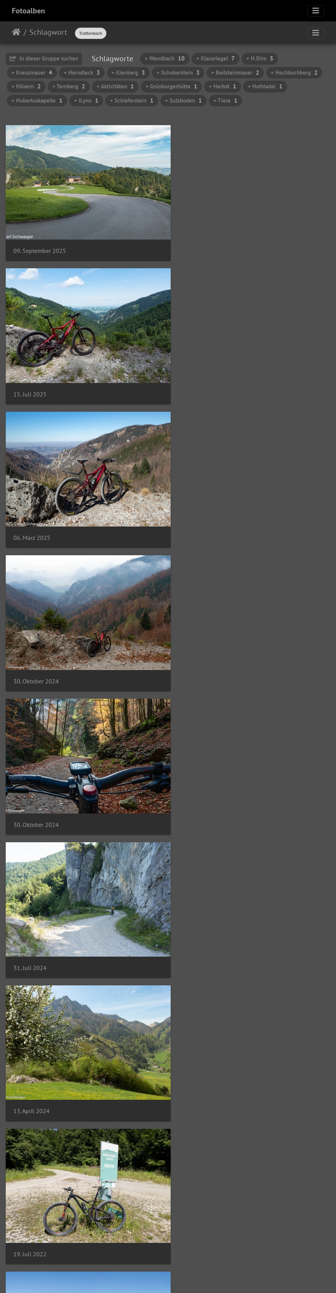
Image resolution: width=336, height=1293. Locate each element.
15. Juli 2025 (198, 245)
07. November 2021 (38, 933)
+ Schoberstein (178, 72)
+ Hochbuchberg (294, 72)
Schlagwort (48, 32)
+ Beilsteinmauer (235, 72)
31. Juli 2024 (198, 520)
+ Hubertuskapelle (37, 100)
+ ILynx (86, 100)
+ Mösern (26, 86)
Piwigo (184, 1277)
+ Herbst (222, 86)
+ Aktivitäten (115, 86)
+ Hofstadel (265, 86)
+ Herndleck (82, 72)
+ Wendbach (165, 58)
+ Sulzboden (183, 100)
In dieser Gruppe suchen (44, 58)
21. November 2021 (207, 795)
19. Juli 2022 (198, 657)
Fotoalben (28, 11)
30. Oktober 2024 (204, 382)
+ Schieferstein (131, 100)
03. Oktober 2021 (36, 1208)
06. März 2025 (31, 382)
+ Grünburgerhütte (171, 86)
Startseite (16, 32)
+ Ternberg (68, 86)
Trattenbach (90, 33)
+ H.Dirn (259, 58)
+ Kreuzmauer (31, 72)
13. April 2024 (31, 658)
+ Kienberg (128, 72)
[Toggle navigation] (315, 10)
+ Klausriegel (215, 58)
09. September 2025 (39, 245)
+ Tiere (225, 100)
